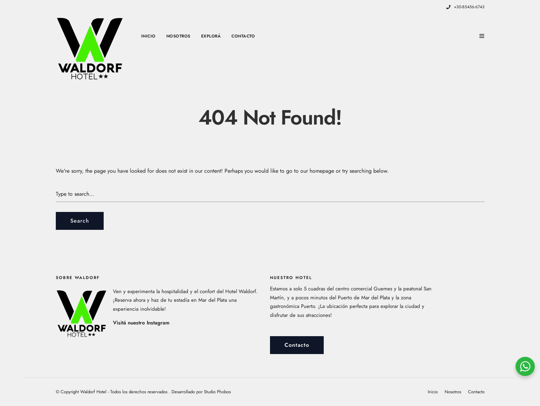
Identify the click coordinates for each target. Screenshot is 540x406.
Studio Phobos (217, 391)
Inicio (148, 36)
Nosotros (178, 36)
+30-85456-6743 (465, 7)
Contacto (243, 36)
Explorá (211, 36)
